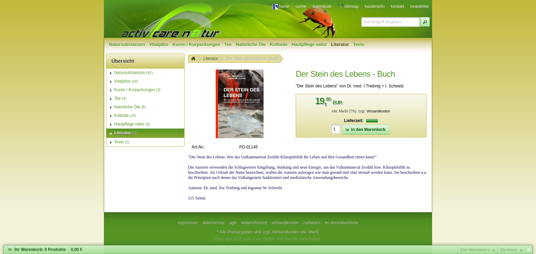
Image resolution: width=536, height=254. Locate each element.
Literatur (210, 58)
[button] (425, 22)
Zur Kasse (508, 249)
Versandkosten (378, 111)
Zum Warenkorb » (475, 249)
